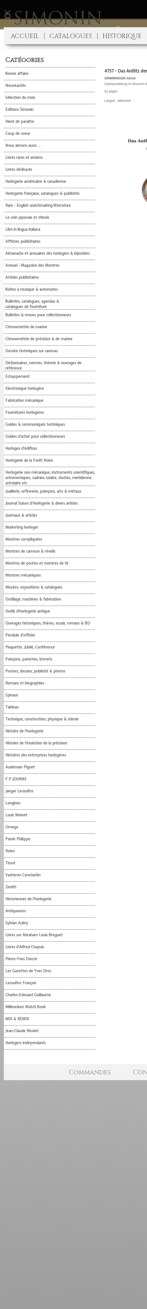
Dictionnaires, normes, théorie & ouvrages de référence (43, 365)
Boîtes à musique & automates (31, 289)
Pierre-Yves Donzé (21, 959)
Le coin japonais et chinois (27, 217)
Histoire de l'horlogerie (24, 731)
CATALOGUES (71, 36)
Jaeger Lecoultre (19, 791)
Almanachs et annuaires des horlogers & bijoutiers (47, 253)
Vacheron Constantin (22, 875)
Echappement (17, 376)
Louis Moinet (16, 815)
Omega (11, 827)
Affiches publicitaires (22, 241)
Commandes (90, 1072)
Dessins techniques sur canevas (31, 350)
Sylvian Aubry (16, 923)
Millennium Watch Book (25, 1006)
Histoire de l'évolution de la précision (36, 743)
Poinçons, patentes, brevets (28, 659)
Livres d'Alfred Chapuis (24, 947)
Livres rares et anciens (24, 157)
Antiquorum (15, 911)
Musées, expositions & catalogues (33, 587)
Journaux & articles (21, 515)
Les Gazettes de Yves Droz (28, 970)
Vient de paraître (19, 121)
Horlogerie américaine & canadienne (35, 181)
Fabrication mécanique (24, 400)
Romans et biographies (24, 683)
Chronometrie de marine (26, 327)
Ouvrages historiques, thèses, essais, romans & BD (47, 623)
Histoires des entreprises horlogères (35, 755)
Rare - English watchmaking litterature (38, 205)
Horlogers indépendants (25, 1042)
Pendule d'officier (20, 635)
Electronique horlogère (24, 388)
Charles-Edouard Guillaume (28, 994)
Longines (13, 803)
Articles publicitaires (22, 277)
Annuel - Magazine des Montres (32, 265)
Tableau (12, 707)
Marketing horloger (21, 527)
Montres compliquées (23, 539)
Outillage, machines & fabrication (33, 599)
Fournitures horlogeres (24, 412)
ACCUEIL (25, 36)
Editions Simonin (19, 109)
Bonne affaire (16, 73)
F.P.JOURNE (16, 779)
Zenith (10, 887)
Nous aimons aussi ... (22, 145)
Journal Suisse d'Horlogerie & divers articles (41, 503)
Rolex (10, 851)
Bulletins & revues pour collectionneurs (38, 315)
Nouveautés (15, 85)
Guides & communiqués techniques (35, 424)
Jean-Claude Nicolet (22, 1030)
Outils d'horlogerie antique (27, 611)
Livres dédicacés (18, 169)
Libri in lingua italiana (22, 229)
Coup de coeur (17, 133)
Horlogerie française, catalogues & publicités (42, 193)
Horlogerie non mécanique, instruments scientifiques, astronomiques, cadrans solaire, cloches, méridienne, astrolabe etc (50, 477)
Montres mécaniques (23, 575)
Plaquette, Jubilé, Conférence (30, 647)
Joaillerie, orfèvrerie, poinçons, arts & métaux (43, 491)
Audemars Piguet (20, 767)
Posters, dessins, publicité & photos (35, 671)
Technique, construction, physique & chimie (42, 719)
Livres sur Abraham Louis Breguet (34, 935)
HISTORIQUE (122, 36)
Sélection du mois (20, 97)
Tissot (10, 863)
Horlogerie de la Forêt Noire (29, 460)
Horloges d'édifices (21, 448)
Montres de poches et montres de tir (36, 563)
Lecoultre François (20, 982)
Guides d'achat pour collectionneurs (35, 436)
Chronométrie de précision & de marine (38, 339)
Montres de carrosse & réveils (30, 551)
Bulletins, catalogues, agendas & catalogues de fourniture (32, 304)
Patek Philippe (17, 839)
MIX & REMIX (17, 1018)
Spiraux (11, 695)
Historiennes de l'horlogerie (28, 899)
